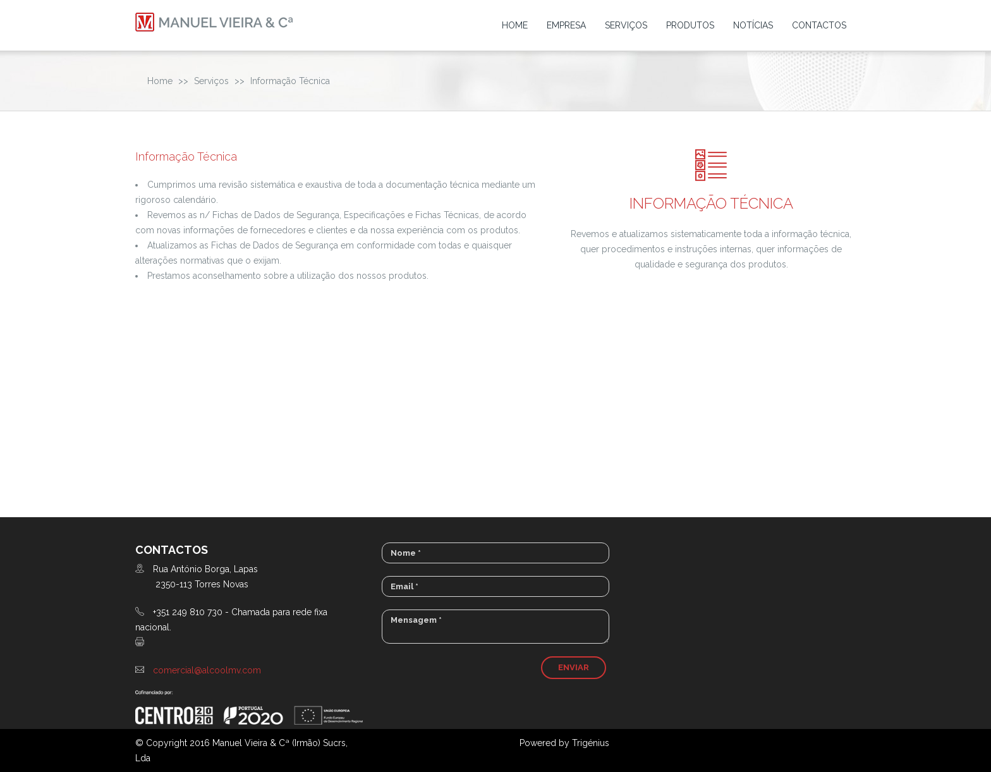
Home (515, 25)
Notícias (753, 25)
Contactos (819, 25)
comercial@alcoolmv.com (207, 670)
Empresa (566, 25)
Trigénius (590, 743)
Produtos (690, 25)
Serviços (626, 25)
